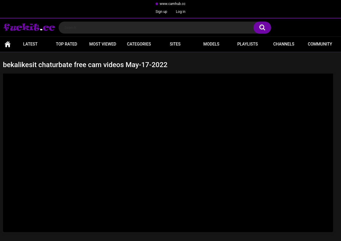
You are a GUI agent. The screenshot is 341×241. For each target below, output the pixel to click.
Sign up (161, 12)
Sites (175, 44)
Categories (139, 44)
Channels (283, 44)
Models (211, 44)
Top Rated (66, 44)
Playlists (247, 44)
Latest (30, 44)
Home (7, 44)
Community (320, 44)
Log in (181, 12)
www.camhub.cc (173, 4)
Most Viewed (102, 44)
